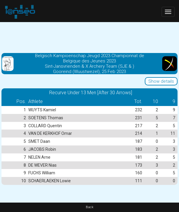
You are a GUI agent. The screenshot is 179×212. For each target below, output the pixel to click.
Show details (161, 81)
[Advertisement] (89, 37)
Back (89, 207)
